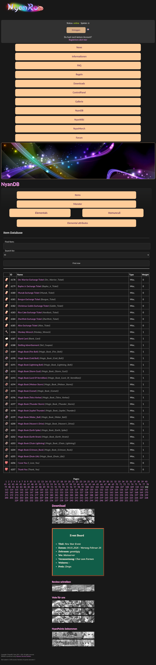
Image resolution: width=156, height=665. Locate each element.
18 (61, 481)
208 (46, 497)
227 (141, 497)
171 (6, 495)
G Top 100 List (73, 611)
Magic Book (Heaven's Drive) (31, 423)
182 (61, 495)
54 (55, 484)
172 (11, 495)
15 (50, 481)
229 (16, 500)
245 (96, 500)
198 (141, 495)
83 (21, 487)
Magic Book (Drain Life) (28, 456)
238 (61, 500)
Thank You (22, 469)
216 (86, 497)
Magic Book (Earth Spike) (29, 430)
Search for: (10, 250)
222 (116, 497)
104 (107, 487)
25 (88, 481)
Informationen (79, 56)
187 (86, 495)
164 (116, 492)
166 (126, 492)
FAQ (79, 65)
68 (109, 484)
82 (17, 487)
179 (46, 495)
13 (42, 481)
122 (51, 489)
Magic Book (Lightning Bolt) (30, 364)
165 (121, 492)
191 (106, 495)
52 (47, 484)
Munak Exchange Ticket (28, 292)
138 (131, 489)
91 (52, 487)
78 (147, 484)
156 (76, 492)
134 (111, 489)
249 (116, 500)
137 (126, 489)
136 (121, 489)
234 (41, 500)
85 (29, 487)
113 (6, 489)
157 (81, 492)
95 (67, 487)
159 (91, 492)
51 (44, 484)
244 (91, 500)
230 (21, 500)
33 (119, 481)
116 (21, 489)
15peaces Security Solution (23, 656)
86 (33, 487)
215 (81, 497)
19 (65, 481)
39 (142, 481)
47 (28, 484)
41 (5, 484)
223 (121, 497)
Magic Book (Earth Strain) (29, 436)
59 (74, 484)
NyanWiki (79, 119)
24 (85, 481)
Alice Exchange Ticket (27, 325)
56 (63, 484)
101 (92, 487)
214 (76, 497)
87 (36, 487)
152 (56, 492)
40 (146, 481)
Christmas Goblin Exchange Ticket (33, 306)
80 (10, 487)
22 (77, 481)
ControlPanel (79, 92)
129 (86, 489)
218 (96, 497)
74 (132, 484)
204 (26, 497)
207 (41, 497)
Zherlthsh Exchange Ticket (30, 319)
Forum (79, 137)
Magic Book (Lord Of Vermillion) (32, 378)
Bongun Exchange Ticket (29, 299)
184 (71, 495)
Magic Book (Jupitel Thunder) (31, 410)
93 (59, 487)
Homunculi (114, 213)
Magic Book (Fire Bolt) (28, 351)
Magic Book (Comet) (27, 391)
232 (31, 500)
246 (101, 500)
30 (108, 481)
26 (92, 481)
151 (51, 492)
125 (66, 489)
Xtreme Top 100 (73, 619)
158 (86, 492)
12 (38, 481)
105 (112, 487)
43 (13, 484)
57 (67, 484)
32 (115, 481)
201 (11, 497)
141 (146, 489)
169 (141, 492)
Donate (73, 643)
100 (87, 487)
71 (121, 484)
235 (46, 500)
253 (136, 500)
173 (16, 495)
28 (100, 481)
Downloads (79, 83)
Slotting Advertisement (28, 345)
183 (66, 495)
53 (51, 484)
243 (86, 500)
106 (117, 487)
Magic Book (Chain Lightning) (31, 443)
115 (16, 489)
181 (56, 495)
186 (81, 495)
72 (124, 484)
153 (61, 492)
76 (140, 484)
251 (126, 500)
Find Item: (9, 241)
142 (6, 492)
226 (136, 497)
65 (97, 484)
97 (75, 487)
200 (6, 497)
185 (76, 495)
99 (82, 487)
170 (146, 492)
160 (96, 492)
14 (46, 481)
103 (102, 487)
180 (51, 495)
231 (26, 500)
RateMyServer (73, 588)
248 (111, 500)
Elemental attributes (77, 223)
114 (11, 489)
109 (132, 487)
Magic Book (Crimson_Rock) (31, 450)
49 (36, 484)
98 (79, 487)
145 (21, 492)
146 (26, 492)
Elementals (41, 213)
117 (26, 489)
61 (82, 484)
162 (106, 492)
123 (56, 489)
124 (61, 489)
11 (35, 481)
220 (106, 497)
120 (41, 489)
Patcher (73, 520)
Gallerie (79, 101)
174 (21, 495)
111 (142, 487)
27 (96, 481)
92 (56, 487)
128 (81, 489)
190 (101, 495)
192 (111, 495)
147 (31, 492)
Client (73, 512)
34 (123, 481)
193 (116, 495)
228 (146, 497)
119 (36, 489)
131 (96, 489)
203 (21, 497)
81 (13, 487)
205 (31, 497)
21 (73, 481)
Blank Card (23, 338)
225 (131, 497)
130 (91, 489)
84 (25, 487)
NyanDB (79, 110)
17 (58, 481)
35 (127, 481)
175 (26, 495)
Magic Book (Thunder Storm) (31, 404)
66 (101, 484)
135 (116, 489)
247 (106, 500)
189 (96, 495)
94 (63, 487)
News (79, 47)
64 (94, 484)
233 (36, 500)
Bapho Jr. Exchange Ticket (29, 286)
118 (31, 489)
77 (144, 484)
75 (136, 484)
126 (71, 489)
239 (66, 500)
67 (105, 484)
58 (71, 484)
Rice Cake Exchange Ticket (30, 312)
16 (54, 481)
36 (131, 481)
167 (131, 492)
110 (137, 487)
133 (106, 489)
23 (81, 481)
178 (41, 495)
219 (101, 497)
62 (86, 484)
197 (136, 495)
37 (135, 481)
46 (24, 484)
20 (69, 481)
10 (31, 481)
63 (90, 484)
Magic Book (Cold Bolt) (28, 358)
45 (21, 484)
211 (61, 497)
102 (97, 487)
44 (17, 484)
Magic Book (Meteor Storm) (31, 384)
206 (36, 497)
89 (44, 487)
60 (78, 484)
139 (136, 489)
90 (48, 487)
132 (101, 489)
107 (122, 487)
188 (91, 495)
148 (36, 492)
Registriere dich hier (78, 39)
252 (131, 500)
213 (71, 497)
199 (146, 495)
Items (77, 195)
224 (126, 497)
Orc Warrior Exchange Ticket (31, 279)
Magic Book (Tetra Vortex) (30, 397)
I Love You (22, 463)
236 (51, 500)
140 (141, 489)
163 (111, 492)
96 (71, 487)
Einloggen (76, 30)
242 (81, 500)
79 (6, 487)
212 (66, 497)
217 (91, 497)
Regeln (79, 74)
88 (40, 487)
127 (76, 489)
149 (41, 492)
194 (121, 495)
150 (46, 492)
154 (66, 492)
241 (76, 500)
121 (46, 489)
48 (32, 484)
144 (16, 492)
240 (71, 500)
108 (127, 487)
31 (111, 481)
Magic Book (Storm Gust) (29, 371)
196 (131, 495)
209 (51, 497)
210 (56, 497)
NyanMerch (79, 128)
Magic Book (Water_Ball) (29, 417)
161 (101, 492)
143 (11, 492)
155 (71, 492)
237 (56, 500)
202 (16, 497)
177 (36, 495)
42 (9, 484)
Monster (77, 204)
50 (40, 484)
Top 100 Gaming (73, 603)
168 (136, 492)
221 (111, 497)
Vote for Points (73, 635)
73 (128, 484)
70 (117, 484)
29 (104, 481)
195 (126, 495)
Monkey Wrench (25, 332)
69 (113, 484)
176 (31, 495)
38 (138, 481)
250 (121, 500)
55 (59, 484)
